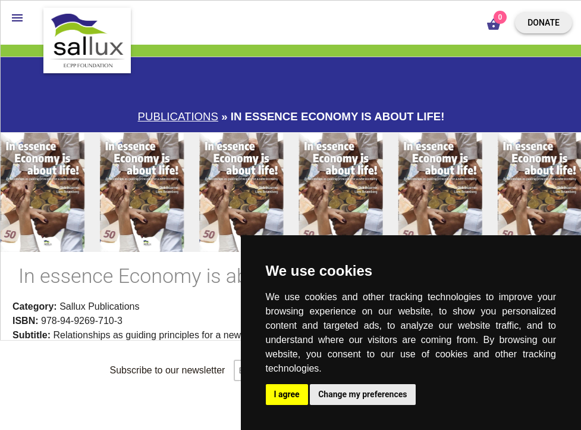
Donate (543, 22)
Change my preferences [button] (362, 394)
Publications (178, 116)
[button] (17, 17)
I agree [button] (287, 394)
